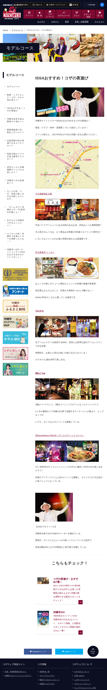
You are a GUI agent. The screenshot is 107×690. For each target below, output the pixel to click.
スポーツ (55, 21)
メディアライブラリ (47, 663)
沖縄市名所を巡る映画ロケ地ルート (15, 120)
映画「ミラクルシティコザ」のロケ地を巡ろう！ (15, 97)
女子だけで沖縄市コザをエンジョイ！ (15, 222)
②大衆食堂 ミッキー (45, 252)
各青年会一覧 (45, 659)
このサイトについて (81, 667)
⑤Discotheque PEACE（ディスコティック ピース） (59, 435)
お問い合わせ (79, 663)
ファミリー (99, 21)
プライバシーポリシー (82, 671)
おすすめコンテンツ (81, 659)
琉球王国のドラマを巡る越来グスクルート (15, 156)
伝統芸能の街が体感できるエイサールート (15, 143)
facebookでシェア (42, 639)
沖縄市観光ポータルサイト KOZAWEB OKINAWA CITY (12, 11)
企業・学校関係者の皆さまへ (15, 659)
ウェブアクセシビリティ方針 (85, 676)
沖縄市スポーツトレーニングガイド (18, 663)
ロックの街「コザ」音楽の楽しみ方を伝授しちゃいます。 (15, 195)
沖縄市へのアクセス (47, 671)
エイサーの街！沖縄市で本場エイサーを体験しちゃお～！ (15, 237)
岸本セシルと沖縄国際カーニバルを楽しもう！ (15, 169)
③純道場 (39, 311)
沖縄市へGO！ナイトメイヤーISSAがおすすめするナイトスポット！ (16, 253)
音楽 (67, 21)
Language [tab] (91, 5)
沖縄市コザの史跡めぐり (15, 181)
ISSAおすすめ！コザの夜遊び (16, 109)
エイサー (41, 21)
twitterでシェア (74, 639)
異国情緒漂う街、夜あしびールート (15, 131)
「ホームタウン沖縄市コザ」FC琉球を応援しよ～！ (16, 209)
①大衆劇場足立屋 (43, 194)
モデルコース (13, 86)
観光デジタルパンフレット (50, 667)
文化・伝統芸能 (81, 21)
